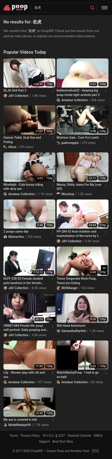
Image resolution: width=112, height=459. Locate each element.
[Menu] (104, 7)
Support (44, 441)
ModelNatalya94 (19, 425)
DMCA (98, 435)
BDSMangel (69, 288)
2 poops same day (16, 231)
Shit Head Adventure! (71, 325)
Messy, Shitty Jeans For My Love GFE (79, 187)
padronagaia (70, 143)
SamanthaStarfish (73, 331)
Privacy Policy (30, 435)
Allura (12, 147)
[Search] (92, 7)
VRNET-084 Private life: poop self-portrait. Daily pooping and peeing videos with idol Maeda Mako (25, 328)
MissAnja (67, 194)
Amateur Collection (74, 100)
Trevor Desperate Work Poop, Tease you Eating (76, 281)
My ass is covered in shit (20, 419)
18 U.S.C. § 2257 (53, 435)
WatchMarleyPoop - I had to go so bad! (78, 375)
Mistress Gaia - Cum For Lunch (78, 137)
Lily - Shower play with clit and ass (24, 375)
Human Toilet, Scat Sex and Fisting (22, 140)
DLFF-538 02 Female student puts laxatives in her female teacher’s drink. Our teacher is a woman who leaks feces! (25, 281)
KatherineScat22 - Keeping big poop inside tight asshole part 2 (78, 93)
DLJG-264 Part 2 (15, 90)
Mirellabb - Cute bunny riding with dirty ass (23, 187)
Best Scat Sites (62, 441)
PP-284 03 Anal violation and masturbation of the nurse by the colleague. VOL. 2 (79, 234)
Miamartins (16, 236)
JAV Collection (18, 95)
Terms (14, 435)
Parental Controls (79, 435)
